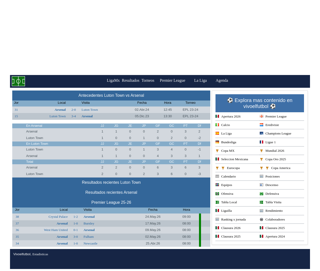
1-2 (76, 216)
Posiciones (270, 176)
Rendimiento (271, 211)
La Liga (210, 80)
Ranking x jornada (231, 220)
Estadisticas (40, 254)
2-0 (74, 110)
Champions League (275, 134)
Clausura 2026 (228, 228)
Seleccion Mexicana (232, 159)
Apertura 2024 (272, 236)
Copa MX (225, 151)
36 (17, 230)
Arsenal (60, 110)
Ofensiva (224, 194)
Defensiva (269, 194)
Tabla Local (226, 202)
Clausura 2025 (272, 228)
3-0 (76, 236)
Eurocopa (228, 168)
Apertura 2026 (228, 116)
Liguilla (224, 211)
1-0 (76, 223)
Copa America (275, 168)
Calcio (223, 125)
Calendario (226, 176)
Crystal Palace (58, 216)
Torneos (154, 80)
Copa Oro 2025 (273, 159)
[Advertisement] (160, 37)
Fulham (89, 236)
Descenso (269, 185)
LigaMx (106, 80)
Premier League (183, 80)
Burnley (89, 223)
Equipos (224, 185)
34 (17, 243)
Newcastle (91, 243)
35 (17, 236)
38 (17, 216)
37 (17, 223)
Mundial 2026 (272, 151)
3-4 (74, 116)
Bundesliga (226, 142)
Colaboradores (272, 220)
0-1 (76, 230)
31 (16, 110)
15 (16, 116)
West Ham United (56, 230)
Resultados (130, 80)
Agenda (232, 80)
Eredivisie (269, 125)
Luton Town (90, 110)
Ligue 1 (268, 142)
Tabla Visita (271, 202)
